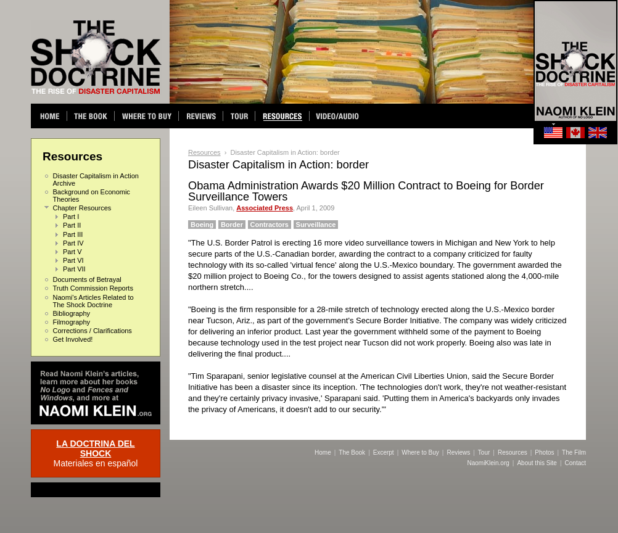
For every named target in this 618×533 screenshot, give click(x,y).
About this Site (536, 463)
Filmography (72, 322)
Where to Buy (420, 452)
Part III (73, 234)
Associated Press (264, 208)
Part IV (73, 243)
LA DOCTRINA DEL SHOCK (95, 448)
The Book (352, 452)
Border (232, 224)
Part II (72, 225)
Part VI (73, 260)
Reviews (458, 452)
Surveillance (316, 224)
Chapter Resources (82, 208)
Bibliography (72, 313)
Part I (71, 216)
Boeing (202, 224)
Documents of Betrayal (87, 279)
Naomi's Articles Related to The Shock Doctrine (93, 301)
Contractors (269, 224)
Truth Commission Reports (93, 288)
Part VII (74, 269)
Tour (484, 452)
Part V (72, 251)
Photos (544, 452)
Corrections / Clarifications (92, 330)
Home (323, 452)
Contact (575, 463)
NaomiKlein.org (488, 463)
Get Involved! (73, 339)
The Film (574, 452)
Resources (204, 152)
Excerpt (383, 452)
